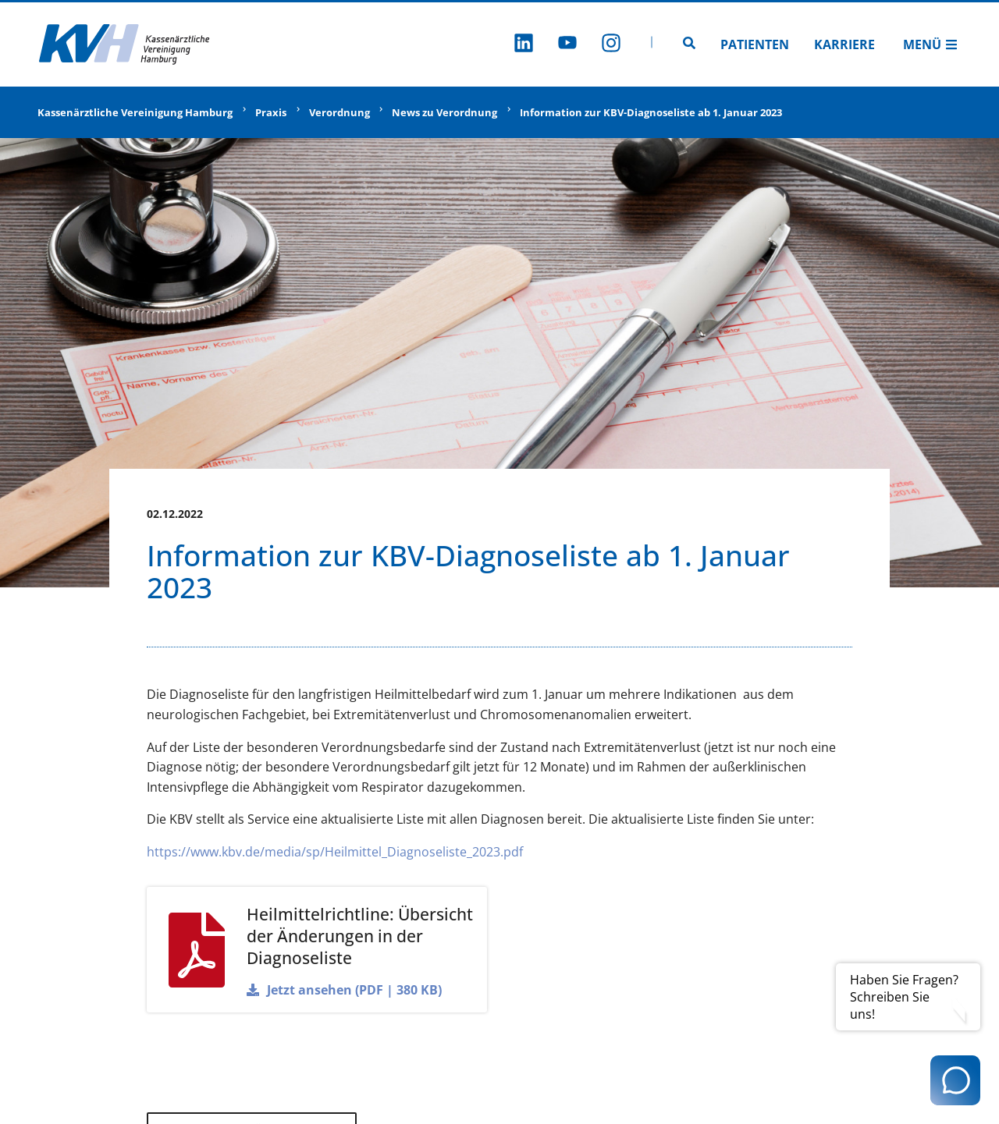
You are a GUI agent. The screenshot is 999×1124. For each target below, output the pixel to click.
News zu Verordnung (444, 112)
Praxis (270, 112)
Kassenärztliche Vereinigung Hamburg (135, 112)
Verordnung (339, 112)
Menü (930, 44)
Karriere (844, 44)
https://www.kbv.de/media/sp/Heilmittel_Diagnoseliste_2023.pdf (335, 851)
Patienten (754, 44)
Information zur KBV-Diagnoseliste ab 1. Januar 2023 (651, 112)
